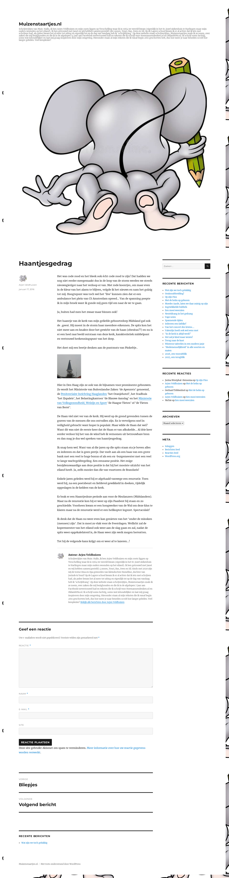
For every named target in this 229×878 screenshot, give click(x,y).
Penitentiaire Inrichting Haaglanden (84, 393)
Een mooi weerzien (174, 310)
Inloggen (169, 446)
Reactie (25, 645)
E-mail (24, 709)
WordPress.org (172, 456)
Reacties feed (171, 453)
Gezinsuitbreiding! (174, 293)
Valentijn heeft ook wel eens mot (181, 330)
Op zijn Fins (171, 297)
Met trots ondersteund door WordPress (61, 864)
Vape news (170, 317)
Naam (23, 693)
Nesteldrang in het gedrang (179, 313)
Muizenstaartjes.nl (40, 24)
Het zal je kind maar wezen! (179, 337)
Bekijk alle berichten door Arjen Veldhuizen (102, 602)
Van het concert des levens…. (179, 327)
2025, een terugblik (175, 357)
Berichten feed (172, 449)
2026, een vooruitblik (176, 354)
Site (21, 725)
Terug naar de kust (174, 340)
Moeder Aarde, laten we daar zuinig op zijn (186, 303)
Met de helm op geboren (177, 300)
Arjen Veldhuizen (28, 285)
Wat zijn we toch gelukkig (34, 842)
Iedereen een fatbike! (175, 323)
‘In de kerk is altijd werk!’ (178, 333)
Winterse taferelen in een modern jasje (184, 344)
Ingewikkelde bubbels (176, 307)
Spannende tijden (174, 320)
